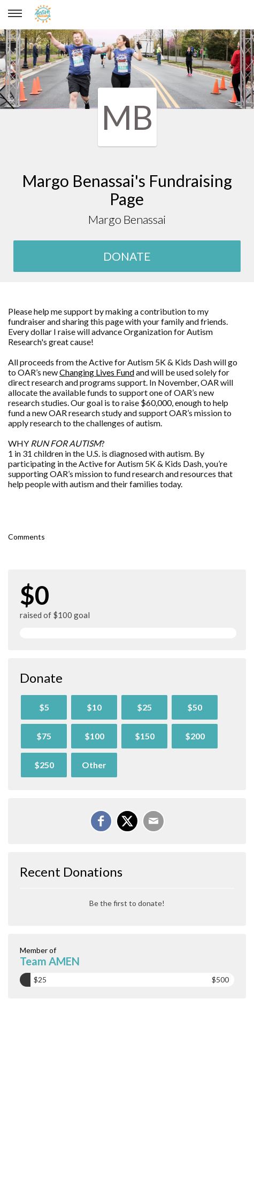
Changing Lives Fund (96, 372)
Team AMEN (50, 961)
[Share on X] (127, 821)
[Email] (153, 821)
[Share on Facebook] (101, 821)
